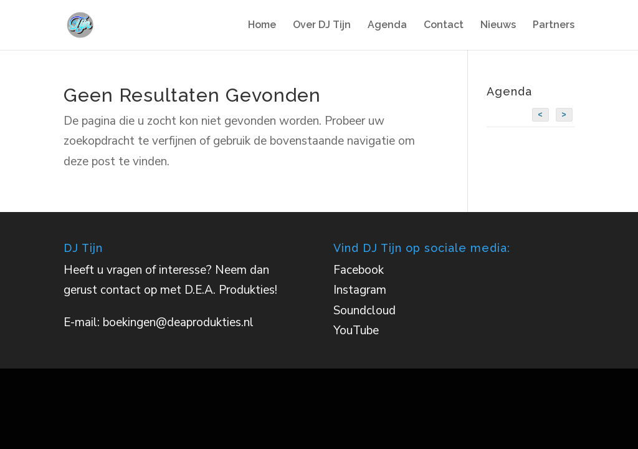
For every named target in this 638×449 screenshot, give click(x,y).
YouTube (356, 330)
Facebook (358, 270)
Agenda (387, 26)
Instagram (359, 290)
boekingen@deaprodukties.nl (178, 322)
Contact (444, 26)
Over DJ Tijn (322, 26)
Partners (553, 26)
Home (262, 26)
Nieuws (498, 26)
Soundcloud (364, 310)
